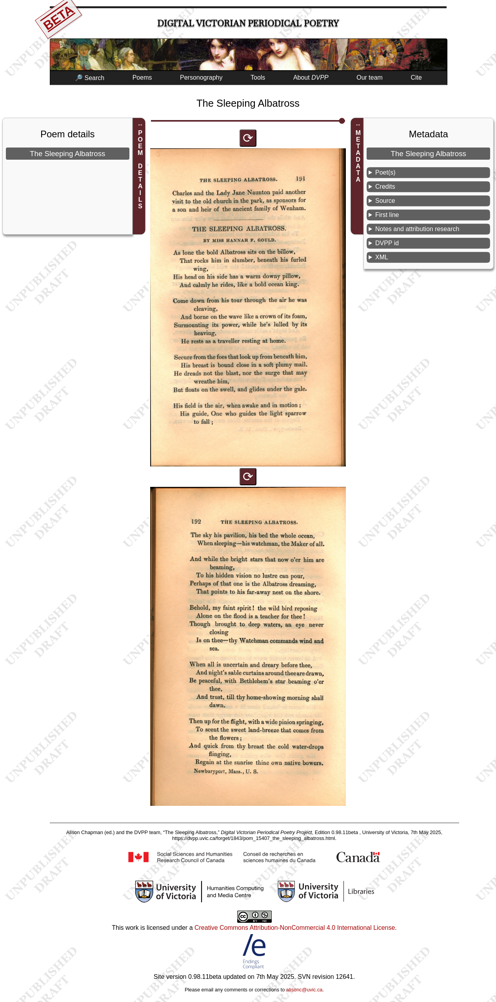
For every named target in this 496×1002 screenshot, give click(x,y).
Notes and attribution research (417, 229)
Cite (416, 77)
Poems (142, 77)
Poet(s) (385, 172)
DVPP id (387, 243)
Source (385, 200)
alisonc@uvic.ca (304, 990)
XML (381, 257)
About (311, 77)
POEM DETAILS (140, 169)
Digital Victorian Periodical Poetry (248, 23)
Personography (201, 77)
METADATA (358, 156)
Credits (385, 186)
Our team (369, 77)
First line (387, 214)
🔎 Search (89, 78)
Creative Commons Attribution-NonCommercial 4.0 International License (294, 927)
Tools (258, 77)
